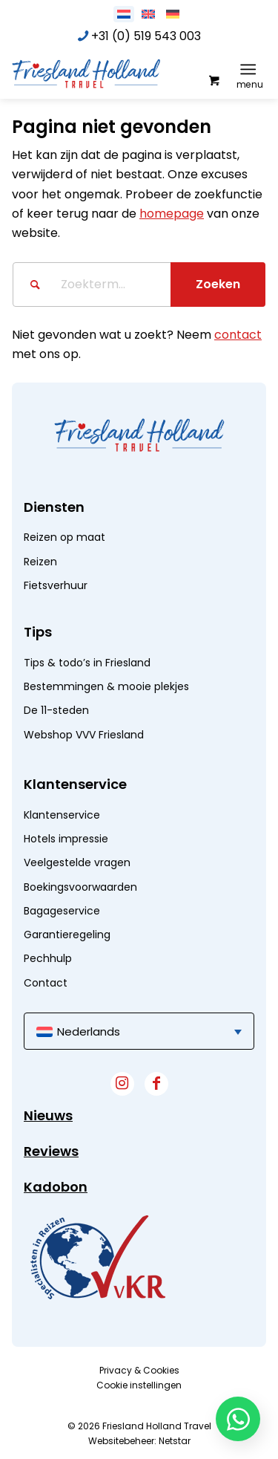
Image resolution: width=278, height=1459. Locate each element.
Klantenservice (62, 815)
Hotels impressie (66, 838)
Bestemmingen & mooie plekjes (106, 686)
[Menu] (248, 69)
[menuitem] (251, 69)
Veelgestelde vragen (77, 862)
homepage (171, 213)
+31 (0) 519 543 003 (146, 36)
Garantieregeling (67, 934)
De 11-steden (56, 710)
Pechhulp (48, 958)
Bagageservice (62, 910)
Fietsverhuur (55, 585)
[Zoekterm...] (139, 284)
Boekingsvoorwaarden (80, 887)
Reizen (40, 561)
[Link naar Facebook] (156, 1084)
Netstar (175, 1440)
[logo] (113, 73)
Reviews (51, 1151)
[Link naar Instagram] (122, 1084)
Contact (45, 982)
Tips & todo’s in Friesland (87, 662)
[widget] (98, 1257)
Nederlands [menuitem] (88, 1031)
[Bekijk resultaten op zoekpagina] (218, 284)
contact (238, 334)
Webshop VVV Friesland (84, 734)
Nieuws (48, 1115)
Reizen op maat (64, 537)
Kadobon (55, 1186)
